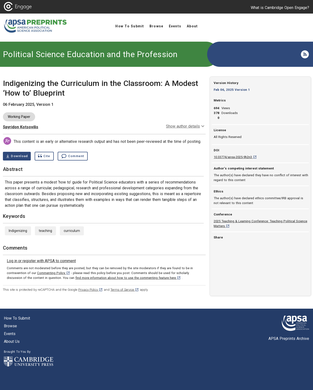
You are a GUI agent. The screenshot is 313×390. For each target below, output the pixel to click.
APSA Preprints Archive (288, 338)
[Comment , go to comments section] (73, 156)
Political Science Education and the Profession (90, 54)
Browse (10, 326)
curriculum (72, 231)
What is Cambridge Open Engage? (280, 7)
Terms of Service (124, 289)
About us (12, 341)
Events (10, 333)
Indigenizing (18, 231)
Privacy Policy (90, 289)
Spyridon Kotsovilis (20, 127)
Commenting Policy (53, 273)
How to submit (17, 318)
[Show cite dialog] (44, 156)
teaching (45, 231)
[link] (41, 261)
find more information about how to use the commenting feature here (128, 278)
